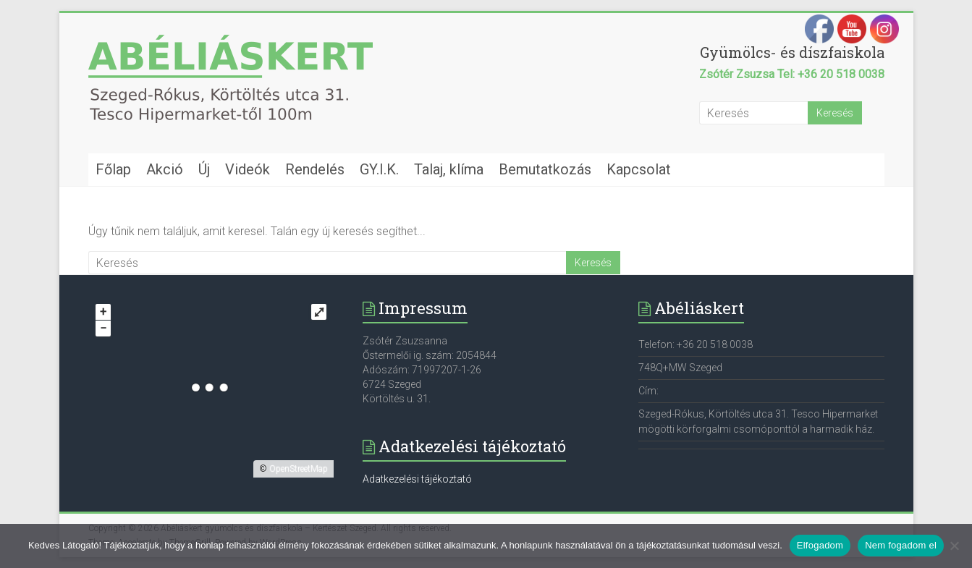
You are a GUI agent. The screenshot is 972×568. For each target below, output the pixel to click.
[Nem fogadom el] (954, 545)
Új (204, 169)
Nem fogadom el (901, 545)
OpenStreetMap (298, 469)
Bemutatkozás (545, 169)
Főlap (113, 169)
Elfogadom (820, 545)
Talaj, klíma (448, 169)
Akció (164, 169)
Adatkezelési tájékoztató (417, 479)
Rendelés (315, 169)
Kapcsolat (639, 169)
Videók (247, 169)
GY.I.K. (379, 169)
